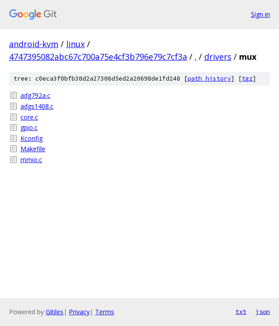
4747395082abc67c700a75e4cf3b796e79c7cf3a (98, 56)
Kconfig (31, 138)
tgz (247, 78)
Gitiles (54, 311)
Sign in (260, 14)
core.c (29, 117)
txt (241, 311)
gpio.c (29, 127)
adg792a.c (35, 95)
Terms (104, 311)
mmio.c (31, 159)
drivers (217, 56)
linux (75, 43)
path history (209, 78)
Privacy (79, 311)
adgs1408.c (36, 106)
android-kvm (33, 43)
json (262, 311)
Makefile (32, 148)
